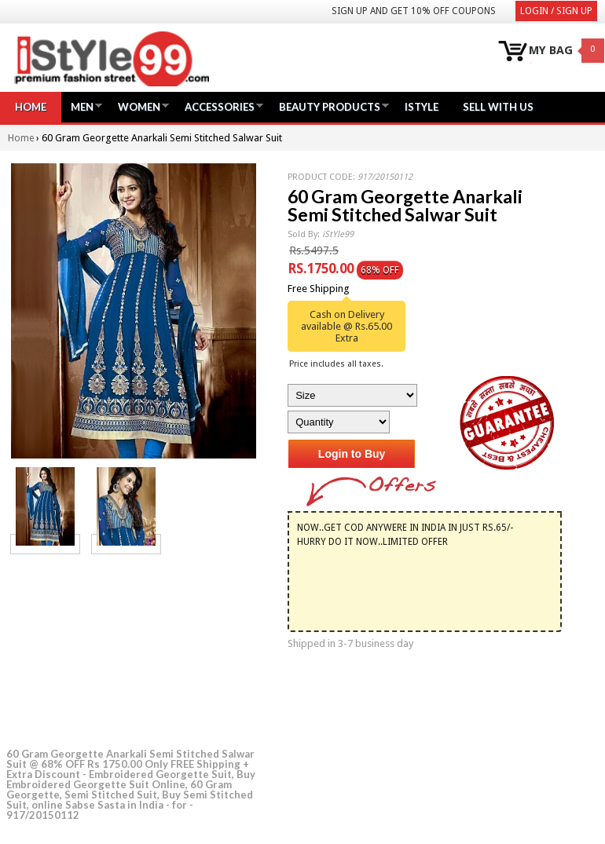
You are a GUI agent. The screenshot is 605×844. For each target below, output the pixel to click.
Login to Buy (352, 454)
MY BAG (551, 51)
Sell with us (498, 106)
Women (139, 106)
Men (82, 106)
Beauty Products (329, 106)
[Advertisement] (124, 648)
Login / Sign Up (556, 10)
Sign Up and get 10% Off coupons (414, 10)
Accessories (220, 106)
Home (30, 106)
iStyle (421, 106)
